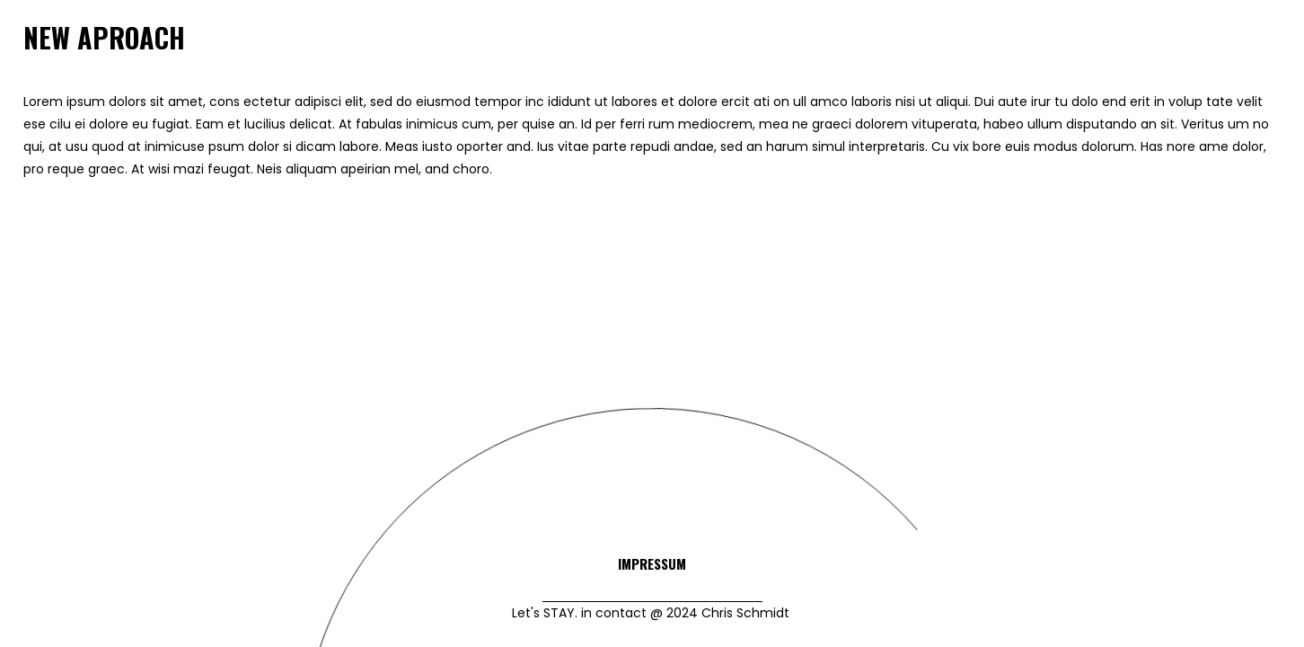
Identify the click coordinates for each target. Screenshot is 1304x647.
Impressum (652, 563)
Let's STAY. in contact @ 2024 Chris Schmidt (652, 613)
